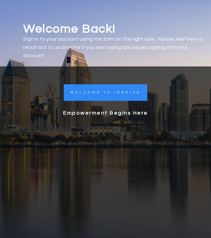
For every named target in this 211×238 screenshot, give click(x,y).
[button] (105, 92)
